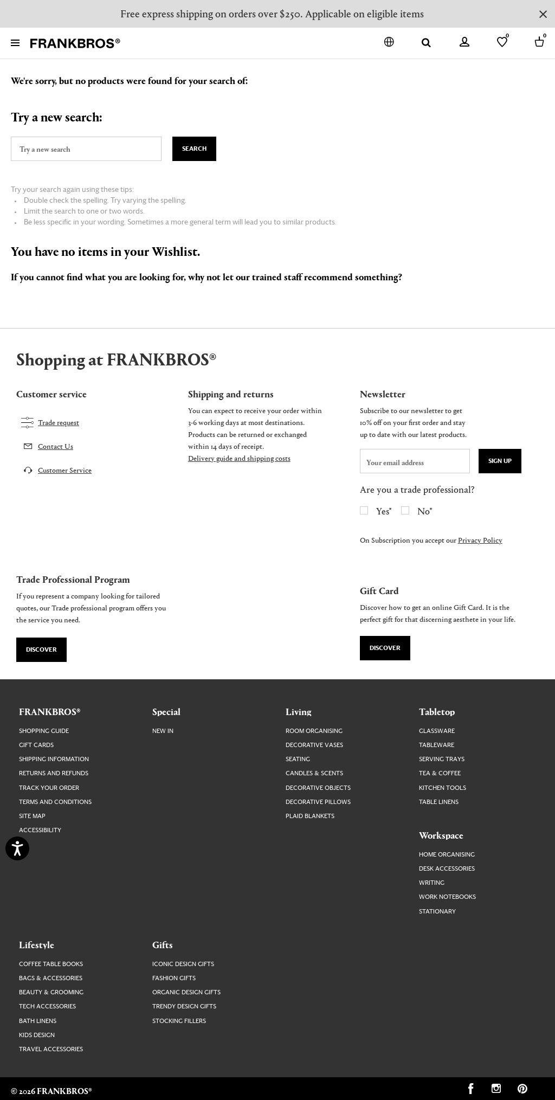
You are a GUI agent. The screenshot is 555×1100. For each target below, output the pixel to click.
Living (299, 711)
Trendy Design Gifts (184, 1006)
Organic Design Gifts (186, 992)
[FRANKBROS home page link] (75, 43)
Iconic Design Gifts (183, 964)
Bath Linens (37, 1021)
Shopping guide (44, 731)
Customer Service (65, 470)
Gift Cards (36, 745)
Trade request (58, 422)
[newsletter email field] (415, 461)
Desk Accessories (447, 869)
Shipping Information (54, 759)
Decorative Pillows (318, 802)
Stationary (437, 912)
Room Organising (314, 731)
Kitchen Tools (442, 788)
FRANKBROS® (49, 711)
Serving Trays (441, 759)
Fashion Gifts (174, 978)
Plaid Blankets (310, 816)
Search (194, 149)
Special (166, 711)
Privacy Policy (480, 540)
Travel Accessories (51, 1049)
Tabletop (437, 711)
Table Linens (439, 802)
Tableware (436, 745)
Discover (41, 650)
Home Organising (447, 855)
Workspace (441, 835)
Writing (431, 883)
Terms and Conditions (55, 802)
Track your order (49, 788)
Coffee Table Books (51, 964)
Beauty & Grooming (51, 992)
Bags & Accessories (50, 978)
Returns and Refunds (53, 773)
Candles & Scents (314, 773)
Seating (298, 759)
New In (162, 731)
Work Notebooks (447, 897)
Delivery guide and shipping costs (239, 458)
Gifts (162, 944)
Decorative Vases (314, 745)
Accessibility (40, 830)
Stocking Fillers (179, 1021)
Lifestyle (36, 944)
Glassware (437, 731)
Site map (32, 816)
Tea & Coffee (440, 773)
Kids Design (37, 1035)
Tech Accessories (47, 1006)
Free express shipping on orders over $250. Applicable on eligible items (272, 13)
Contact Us (55, 446)
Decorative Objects (318, 788)
